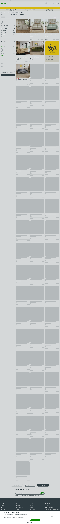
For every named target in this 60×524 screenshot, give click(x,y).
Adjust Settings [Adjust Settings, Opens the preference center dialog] (30, 522)
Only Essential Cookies (25, 520)
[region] (30, 517)
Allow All (35, 520)
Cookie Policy (15, 517)
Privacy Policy (21, 517)
